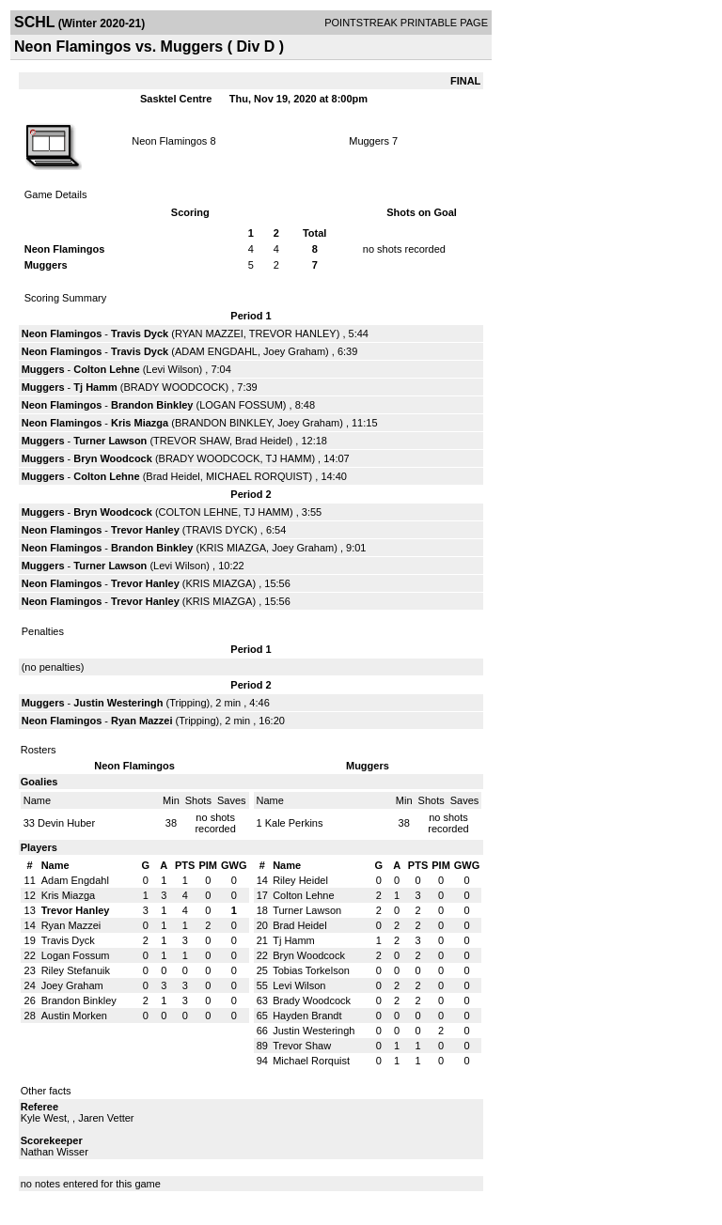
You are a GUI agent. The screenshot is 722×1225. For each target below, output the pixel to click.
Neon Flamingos (169, 141)
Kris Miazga (139, 422)
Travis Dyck (139, 333)
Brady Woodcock (312, 1000)
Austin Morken (74, 1015)
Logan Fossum (75, 955)
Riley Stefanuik (75, 970)
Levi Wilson (172, 369)
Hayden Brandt (307, 1015)
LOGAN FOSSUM (241, 405)
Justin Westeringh (118, 702)
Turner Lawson (110, 440)
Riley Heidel (300, 880)
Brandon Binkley (152, 405)
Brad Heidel (262, 440)
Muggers (369, 141)
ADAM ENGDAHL (216, 351)
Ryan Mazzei (141, 720)
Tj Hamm (95, 387)
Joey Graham (294, 351)
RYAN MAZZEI (209, 333)
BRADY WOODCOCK (175, 387)
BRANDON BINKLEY (223, 422)
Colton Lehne (106, 369)
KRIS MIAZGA (232, 547)
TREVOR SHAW (191, 440)
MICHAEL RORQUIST (257, 476)
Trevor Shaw (302, 1045)
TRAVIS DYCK (220, 529)
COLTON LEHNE (199, 512)
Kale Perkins (294, 823)
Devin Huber (66, 823)
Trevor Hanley (145, 529)
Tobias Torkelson (311, 970)
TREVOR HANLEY (293, 333)
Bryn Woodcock (112, 458)
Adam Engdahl (75, 880)
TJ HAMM (288, 458)
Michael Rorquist (311, 1060)
